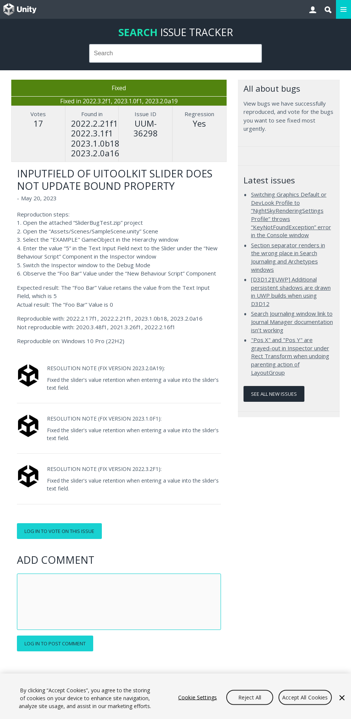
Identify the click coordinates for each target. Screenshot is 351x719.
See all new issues (274, 394)
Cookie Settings (197, 697)
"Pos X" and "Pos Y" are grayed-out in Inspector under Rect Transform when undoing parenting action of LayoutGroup (290, 356)
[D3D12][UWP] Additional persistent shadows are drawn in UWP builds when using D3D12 (291, 291)
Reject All (249, 697)
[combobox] (175, 53)
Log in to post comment (55, 643)
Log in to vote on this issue (59, 531)
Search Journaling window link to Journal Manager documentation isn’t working (292, 321)
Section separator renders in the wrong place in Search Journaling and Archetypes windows (288, 257)
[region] (175, 696)
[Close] (341, 697)
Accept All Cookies (305, 697)
